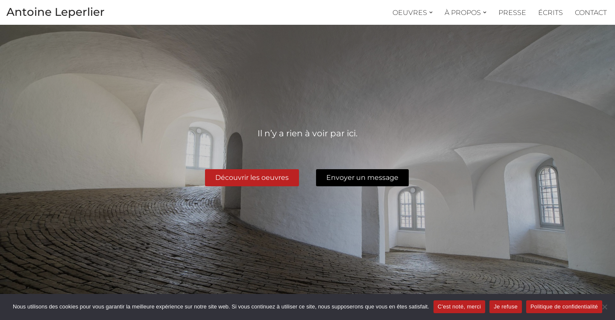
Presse (512, 13)
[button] (431, 12)
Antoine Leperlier (55, 12)
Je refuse (506, 306)
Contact (591, 13)
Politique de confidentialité (564, 306)
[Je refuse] (604, 306)
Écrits (550, 13)
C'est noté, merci (459, 306)
